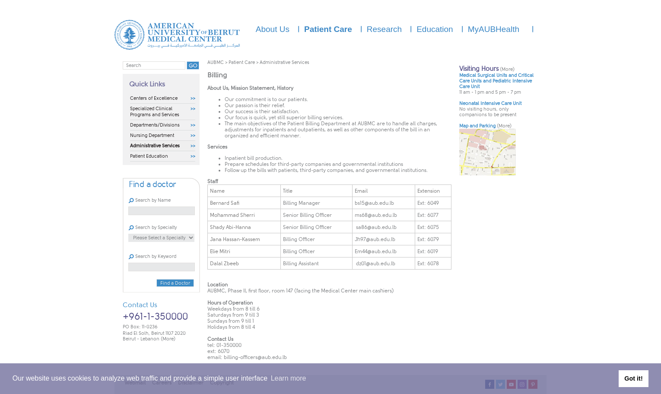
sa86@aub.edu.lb (376, 227)
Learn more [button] (288, 378)
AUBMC (215, 62)
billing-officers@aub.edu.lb (255, 357)
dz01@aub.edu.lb (375, 264)
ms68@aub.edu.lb (376, 215)
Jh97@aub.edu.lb (375, 239)
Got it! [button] (633, 378)
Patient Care (242, 62)
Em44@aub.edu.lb (376, 251)
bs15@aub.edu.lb (374, 203)
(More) (168, 339)
